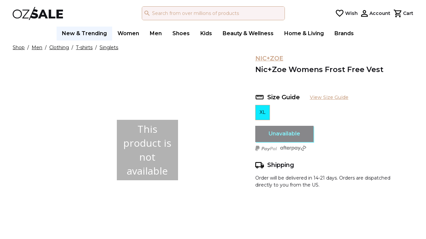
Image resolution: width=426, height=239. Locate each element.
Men (37, 47)
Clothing (59, 47)
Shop (19, 47)
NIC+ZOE (269, 58)
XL (263, 112)
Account (379, 13)
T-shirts (84, 47)
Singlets (109, 47)
